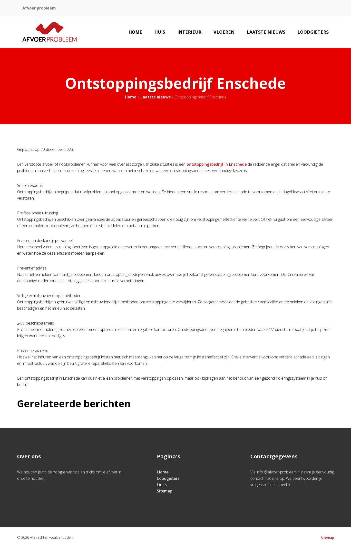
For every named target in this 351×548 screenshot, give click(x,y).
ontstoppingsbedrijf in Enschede (216, 164)
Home (135, 32)
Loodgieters (313, 32)
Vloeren (224, 32)
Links (162, 484)
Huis (159, 32)
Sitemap (164, 491)
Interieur (189, 32)
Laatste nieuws (266, 32)
